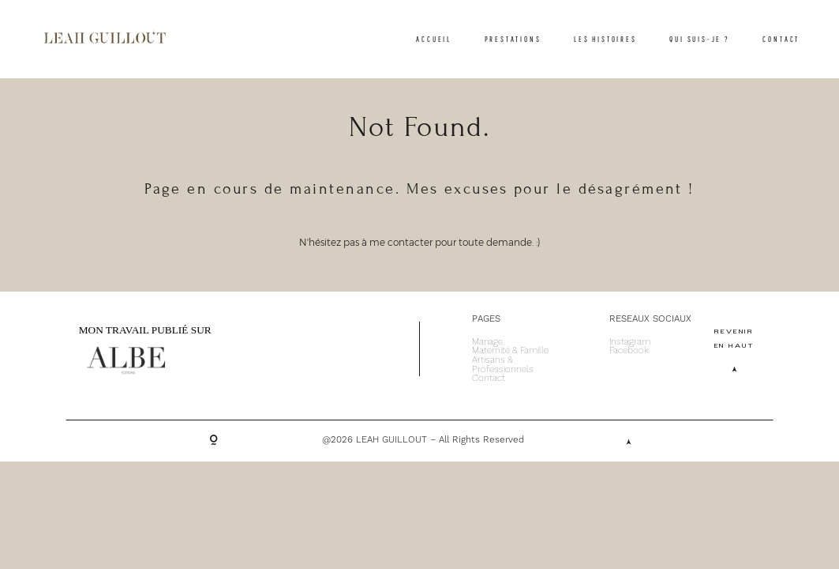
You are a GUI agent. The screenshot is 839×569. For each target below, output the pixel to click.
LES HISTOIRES (605, 38)
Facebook (629, 351)
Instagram (629, 342)
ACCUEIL (433, 38)
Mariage (487, 342)
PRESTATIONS (513, 38)
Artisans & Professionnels (503, 365)
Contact (488, 378)
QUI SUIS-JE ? (699, 38)
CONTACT (781, 38)
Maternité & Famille (510, 351)
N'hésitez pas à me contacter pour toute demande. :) (420, 242)
